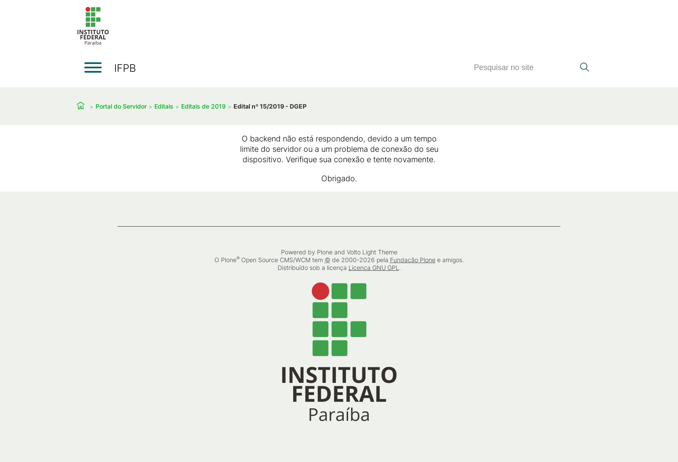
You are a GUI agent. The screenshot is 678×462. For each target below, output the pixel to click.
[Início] (93, 43)
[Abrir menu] (93, 67)
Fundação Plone (412, 259)
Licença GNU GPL (374, 267)
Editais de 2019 (203, 106)
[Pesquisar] (524, 67)
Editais (163, 106)
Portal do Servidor (121, 106)
